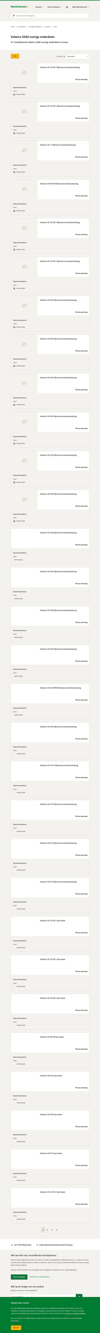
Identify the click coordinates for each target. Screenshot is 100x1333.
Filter (15, 56)
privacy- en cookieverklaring (75, 1313)
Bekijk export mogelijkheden (39, 1277)
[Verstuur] (79, 1296)
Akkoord (16, 1328)
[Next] (56, 1229)
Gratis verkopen (53, 7)
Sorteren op (61, 56)
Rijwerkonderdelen (19, 87)
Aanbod (38, 7)
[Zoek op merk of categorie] (50, 15)
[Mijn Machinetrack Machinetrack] (80, 7)
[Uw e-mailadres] (43, 1296)
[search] (50, 15)
